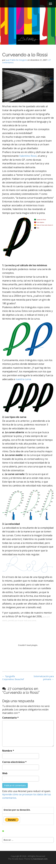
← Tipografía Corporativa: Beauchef (13, 678)
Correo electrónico (14, 762)
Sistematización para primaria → (44, 678)
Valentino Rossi (28, 155)
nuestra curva (23, 379)
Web (4, 773)
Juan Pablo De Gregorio (16, 60)
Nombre (8, 750)
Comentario (10, 717)
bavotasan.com (40, 858)
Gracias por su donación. (17, 809)
